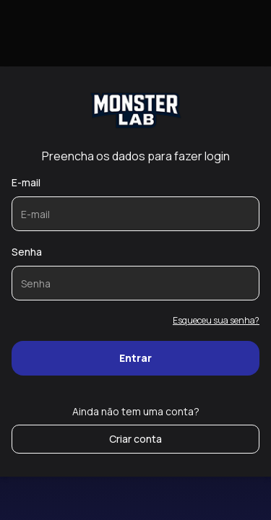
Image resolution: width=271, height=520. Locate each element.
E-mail (26, 182)
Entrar (135, 358)
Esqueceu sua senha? (216, 320)
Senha (27, 252)
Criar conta (135, 439)
